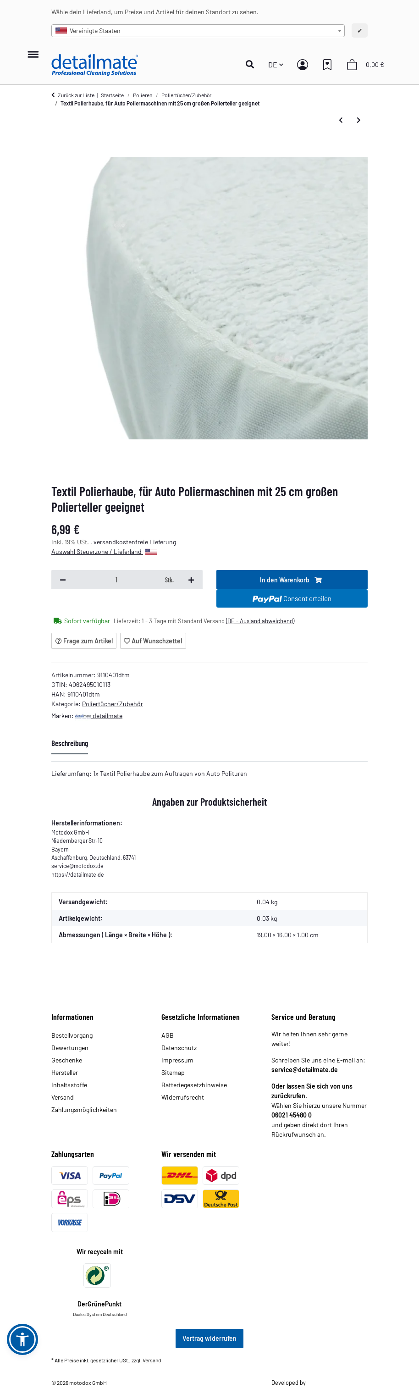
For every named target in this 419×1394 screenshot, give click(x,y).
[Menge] (116, 579)
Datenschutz (179, 1047)
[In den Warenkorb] (292, 579)
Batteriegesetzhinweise (194, 1085)
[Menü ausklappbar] (33, 49)
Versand (62, 1097)
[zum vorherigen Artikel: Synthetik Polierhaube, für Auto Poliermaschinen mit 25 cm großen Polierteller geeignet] (341, 120)
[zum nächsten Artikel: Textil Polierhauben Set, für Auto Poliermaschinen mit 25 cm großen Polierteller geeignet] (359, 120)
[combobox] (198, 30)
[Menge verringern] (62, 579)
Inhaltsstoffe (69, 1085)
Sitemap (173, 1072)
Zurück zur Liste (76, 95)
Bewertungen (69, 1047)
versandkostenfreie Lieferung (135, 542)
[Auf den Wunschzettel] (153, 640)
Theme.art (319, 1382)
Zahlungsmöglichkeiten (84, 1109)
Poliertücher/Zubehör (112, 704)
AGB (167, 1035)
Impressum (177, 1060)
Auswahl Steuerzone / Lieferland (104, 551)
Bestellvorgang (72, 1035)
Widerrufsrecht (182, 1097)
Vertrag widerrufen (209, 1338)
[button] (252, 64)
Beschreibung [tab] (69, 742)
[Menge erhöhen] (191, 579)
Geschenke (66, 1060)
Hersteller (64, 1072)
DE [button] (272, 64)
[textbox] (198, 31)
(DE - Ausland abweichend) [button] (260, 621)
